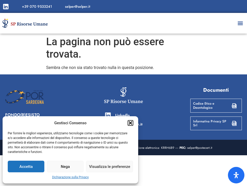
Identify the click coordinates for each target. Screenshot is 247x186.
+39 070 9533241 (37, 6)
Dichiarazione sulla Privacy (70, 177)
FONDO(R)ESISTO (22, 115)
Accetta (26, 166)
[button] (130, 123)
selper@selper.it (77, 6)
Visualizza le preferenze (109, 166)
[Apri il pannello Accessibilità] (236, 175)
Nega (65, 166)
